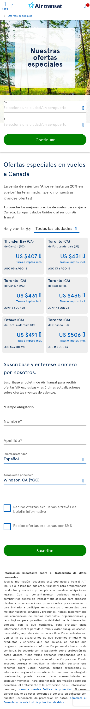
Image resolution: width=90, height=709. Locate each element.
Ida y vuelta (13, 228)
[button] (45, 139)
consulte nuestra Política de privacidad (45, 689)
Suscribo (45, 550)
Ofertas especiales (20, 15)
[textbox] (45, 107)
